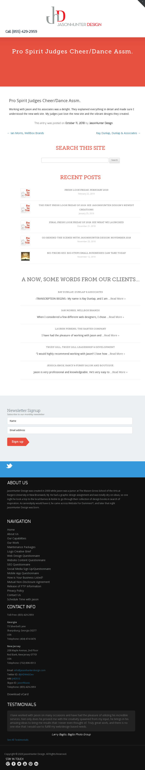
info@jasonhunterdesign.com (30, 670)
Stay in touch (14, 759)
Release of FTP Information (24, 586)
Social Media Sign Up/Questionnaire (29, 569)
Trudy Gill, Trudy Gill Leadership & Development (80, 347)
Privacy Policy (15, 590)
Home (11, 529)
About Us (13, 534)
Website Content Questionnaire (26, 560)
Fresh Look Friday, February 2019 (86, 190)
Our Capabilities (16, 538)
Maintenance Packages (21, 547)
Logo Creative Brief (19, 551)
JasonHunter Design (101, 123)
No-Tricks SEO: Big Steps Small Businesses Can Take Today (86, 253)
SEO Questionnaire (18, 564)
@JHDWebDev (26, 674)
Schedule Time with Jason (23, 599)
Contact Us (14, 595)
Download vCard (18, 694)
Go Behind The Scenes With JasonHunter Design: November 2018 (86, 237)
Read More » (118, 299)
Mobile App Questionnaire (23, 573)
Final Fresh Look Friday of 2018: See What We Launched (86, 222)
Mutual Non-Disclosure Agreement (28, 582)
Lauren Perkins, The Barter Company (80, 328)
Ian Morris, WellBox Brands (25, 133)
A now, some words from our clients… (81, 279)
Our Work (13, 542)
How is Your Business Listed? (25, 577)
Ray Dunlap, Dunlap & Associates (118, 133)
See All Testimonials (17, 739)
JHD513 (16, 678)
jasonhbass (23, 682)
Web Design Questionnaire (23, 556)
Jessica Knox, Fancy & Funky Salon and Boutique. (80, 365)
